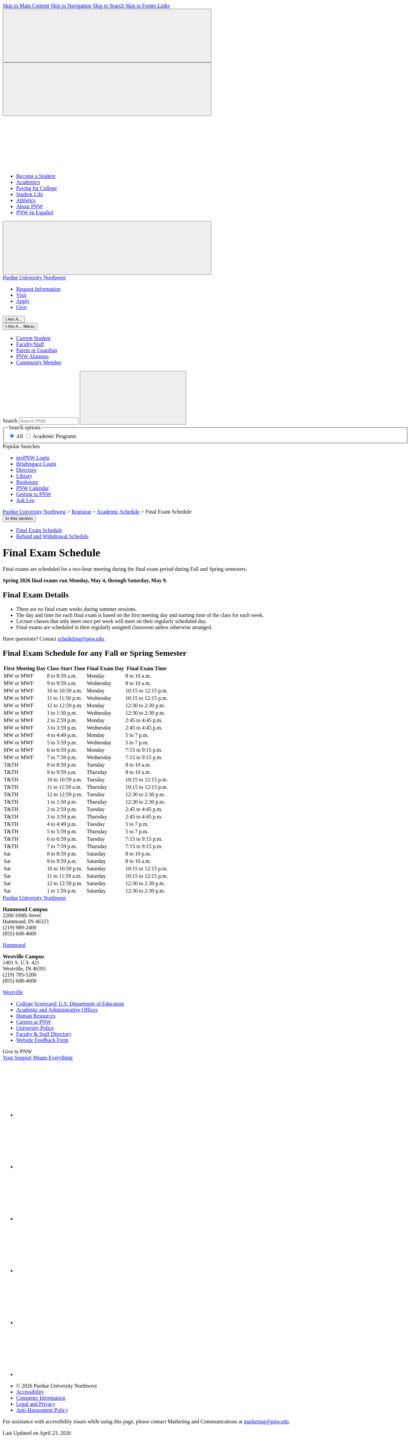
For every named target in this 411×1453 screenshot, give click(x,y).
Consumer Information (40, 1398)
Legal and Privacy (35, 1404)
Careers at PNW (33, 1022)
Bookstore (27, 482)
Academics (28, 182)
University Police (35, 1028)
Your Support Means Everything (38, 1057)
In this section (19, 518)
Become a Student (35, 176)
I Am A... (13, 319)
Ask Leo (25, 500)
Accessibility (30, 1392)
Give (21, 307)
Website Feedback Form (42, 1040)
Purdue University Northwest (34, 277)
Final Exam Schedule (39, 530)
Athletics (26, 200)
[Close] (20, 326)
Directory (26, 470)
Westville (13, 992)
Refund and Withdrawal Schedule (52, 536)
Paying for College (36, 188)
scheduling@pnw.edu (81, 639)
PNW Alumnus (32, 356)
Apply (23, 301)
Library (24, 476)
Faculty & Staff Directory (44, 1034)
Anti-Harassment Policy (42, 1410)
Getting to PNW (33, 494)
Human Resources (36, 1016)
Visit (21, 295)
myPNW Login (32, 458)
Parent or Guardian (36, 350)
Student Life (29, 194)
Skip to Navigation (70, 5)
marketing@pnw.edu (266, 1421)
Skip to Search (108, 5)
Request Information (38, 289)
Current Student (33, 338)
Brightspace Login (36, 464)
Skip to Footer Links (147, 5)
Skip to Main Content (26, 5)
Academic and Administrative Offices (57, 1010)
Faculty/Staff (30, 344)
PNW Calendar (32, 488)
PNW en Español (34, 212)
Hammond (14, 945)
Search (10, 421)
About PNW (29, 206)
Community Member (39, 362)
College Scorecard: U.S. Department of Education (70, 1004)
